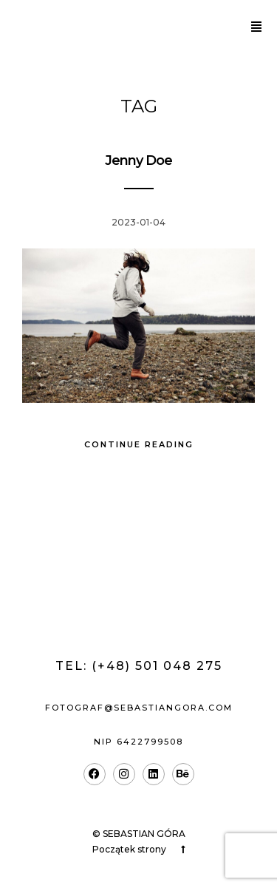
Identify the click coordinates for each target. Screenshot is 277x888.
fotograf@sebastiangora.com (139, 707)
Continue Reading (139, 444)
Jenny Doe (138, 160)
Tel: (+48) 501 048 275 (138, 666)
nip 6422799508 (138, 741)
